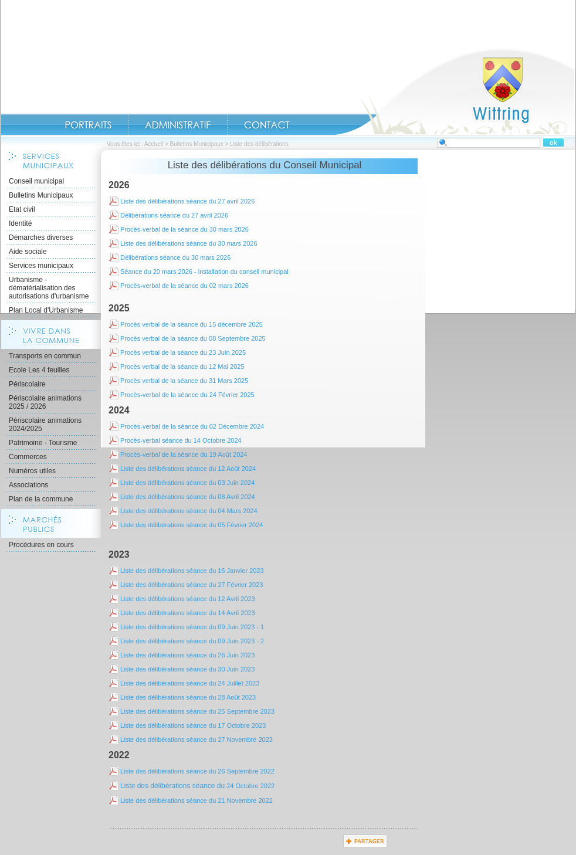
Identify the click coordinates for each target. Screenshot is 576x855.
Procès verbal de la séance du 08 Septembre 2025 (193, 338)
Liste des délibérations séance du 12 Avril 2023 (187, 598)
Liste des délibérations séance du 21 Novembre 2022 (196, 800)
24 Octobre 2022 (197, 786)
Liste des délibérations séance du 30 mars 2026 (188, 243)
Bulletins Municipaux (196, 144)
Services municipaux (41, 266)
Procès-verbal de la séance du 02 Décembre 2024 (192, 426)
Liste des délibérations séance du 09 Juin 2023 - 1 (192, 626)
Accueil (454, 91)
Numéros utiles (32, 471)
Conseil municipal (36, 181)
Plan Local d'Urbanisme (46, 310)
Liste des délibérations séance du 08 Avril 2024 (187, 496)
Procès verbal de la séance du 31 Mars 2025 (184, 380)
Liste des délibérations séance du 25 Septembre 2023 (197, 711)
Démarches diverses (41, 237)
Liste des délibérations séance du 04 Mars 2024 (188, 510)
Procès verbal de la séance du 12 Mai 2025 (182, 366)
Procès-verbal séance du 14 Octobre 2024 (181, 440)
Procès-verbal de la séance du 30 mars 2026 (184, 229)
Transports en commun (45, 356)
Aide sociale (28, 251)
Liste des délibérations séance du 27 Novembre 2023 (196, 739)
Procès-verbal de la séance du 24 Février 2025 (187, 394)
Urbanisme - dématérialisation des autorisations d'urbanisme (49, 288)
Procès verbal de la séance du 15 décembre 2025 (191, 324)
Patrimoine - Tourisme (43, 443)
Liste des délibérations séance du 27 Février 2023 (191, 584)
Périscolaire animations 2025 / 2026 (45, 402)
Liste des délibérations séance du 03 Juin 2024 (187, 482)
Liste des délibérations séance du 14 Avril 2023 (187, 612)
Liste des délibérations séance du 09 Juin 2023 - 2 (192, 640)
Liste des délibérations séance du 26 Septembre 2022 (197, 771)
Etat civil (22, 209)
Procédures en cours (41, 545)
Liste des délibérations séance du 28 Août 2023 (188, 697)
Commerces (28, 457)
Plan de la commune (41, 499)
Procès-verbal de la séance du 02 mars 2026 (184, 285)
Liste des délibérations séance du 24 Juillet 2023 (189, 683)
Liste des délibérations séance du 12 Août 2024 (188, 468)
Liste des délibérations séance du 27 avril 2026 (187, 201)
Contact (267, 124)
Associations (28, 485)
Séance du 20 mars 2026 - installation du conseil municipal (204, 271)
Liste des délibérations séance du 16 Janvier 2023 (192, 570)
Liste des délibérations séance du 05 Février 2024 (191, 524)
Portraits (88, 124)
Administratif (177, 124)
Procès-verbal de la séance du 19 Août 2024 (183, 454)
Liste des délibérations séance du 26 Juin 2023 (187, 655)
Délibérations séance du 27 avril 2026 (174, 215)
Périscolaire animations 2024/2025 (45, 424)
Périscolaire (27, 384)
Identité (20, 223)
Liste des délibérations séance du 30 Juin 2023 (187, 669)
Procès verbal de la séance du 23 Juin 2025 (183, 352)
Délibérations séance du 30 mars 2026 (175, 257)
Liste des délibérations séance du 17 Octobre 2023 (193, 725)
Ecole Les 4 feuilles (39, 370)
